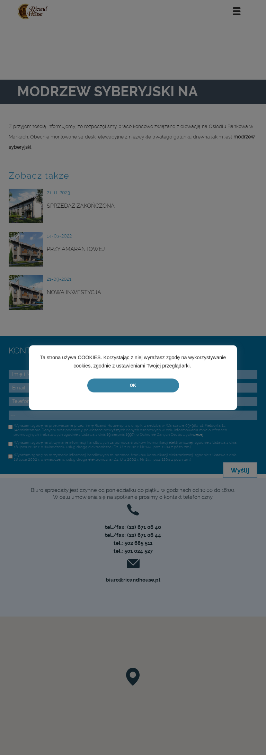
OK (133, 385)
